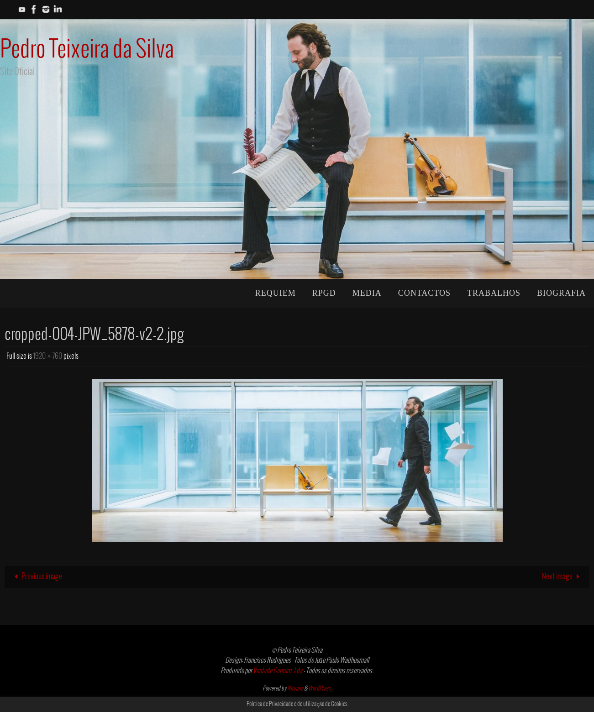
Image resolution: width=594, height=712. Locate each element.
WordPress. (320, 689)
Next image (562, 576)
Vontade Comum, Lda (277, 671)
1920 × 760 (47, 356)
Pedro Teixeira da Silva (87, 50)
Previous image (36, 576)
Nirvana (295, 689)
